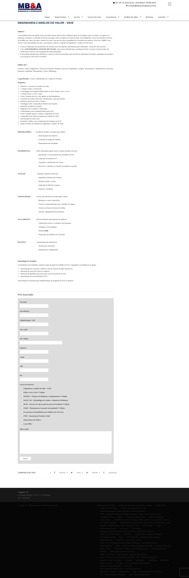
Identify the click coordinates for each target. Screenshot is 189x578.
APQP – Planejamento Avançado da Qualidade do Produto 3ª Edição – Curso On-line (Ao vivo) (130, 514)
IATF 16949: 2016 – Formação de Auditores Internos (143, 537)
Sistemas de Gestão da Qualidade (110, 566)
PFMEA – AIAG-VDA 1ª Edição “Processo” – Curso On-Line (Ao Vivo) (123, 554)
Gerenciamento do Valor (108, 537)
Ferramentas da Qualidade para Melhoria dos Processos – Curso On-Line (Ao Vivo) (126, 531)
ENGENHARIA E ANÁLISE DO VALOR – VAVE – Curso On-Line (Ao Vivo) (145, 523)
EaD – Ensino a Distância (108, 523)
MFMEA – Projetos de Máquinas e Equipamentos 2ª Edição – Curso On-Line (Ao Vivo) (143, 546)
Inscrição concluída (106, 540)
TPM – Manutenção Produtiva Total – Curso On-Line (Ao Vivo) (120, 569)
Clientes (120, 517)
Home (47, 17)
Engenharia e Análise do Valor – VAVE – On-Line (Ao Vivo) (119, 526)
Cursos (77, 17)
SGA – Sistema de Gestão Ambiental (138, 563)
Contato (162, 17)
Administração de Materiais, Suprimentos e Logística (135, 505)
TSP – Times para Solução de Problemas (113, 575)
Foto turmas (128, 534)
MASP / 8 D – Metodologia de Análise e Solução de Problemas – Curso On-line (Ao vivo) (128, 543)
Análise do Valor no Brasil (108, 508)
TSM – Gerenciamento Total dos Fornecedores (147, 572)
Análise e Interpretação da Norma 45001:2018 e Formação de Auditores (123, 511)
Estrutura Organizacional (108, 528)
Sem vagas (119, 563)
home (121, 537)
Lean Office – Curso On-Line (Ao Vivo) (128, 540)
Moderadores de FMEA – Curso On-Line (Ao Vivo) (131, 549)
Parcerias (103, 551)
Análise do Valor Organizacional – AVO (133, 508)
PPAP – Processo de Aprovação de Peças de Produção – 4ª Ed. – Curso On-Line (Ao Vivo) (128, 557)
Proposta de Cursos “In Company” (111, 560)
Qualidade (129, 560)
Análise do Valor (131, 17)
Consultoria (111, 17)
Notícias (149, 17)
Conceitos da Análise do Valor (135, 517)
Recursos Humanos (106, 563)
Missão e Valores (105, 549)
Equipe (159, 526)
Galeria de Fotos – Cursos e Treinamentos (148, 534)
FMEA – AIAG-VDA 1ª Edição (110, 534)
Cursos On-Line (94, 17)
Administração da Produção (106, 505)
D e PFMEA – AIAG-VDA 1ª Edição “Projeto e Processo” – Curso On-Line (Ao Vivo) (141, 520)
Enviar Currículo (147, 526)
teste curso (128, 566)
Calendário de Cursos (107, 517)
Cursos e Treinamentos (156, 517)
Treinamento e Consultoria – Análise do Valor (114, 572)
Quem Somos (60, 17)
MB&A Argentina (105, 546)
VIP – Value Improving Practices (140, 575)
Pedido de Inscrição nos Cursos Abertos (122, 551)
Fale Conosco (124, 528)
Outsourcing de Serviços (159, 549)
